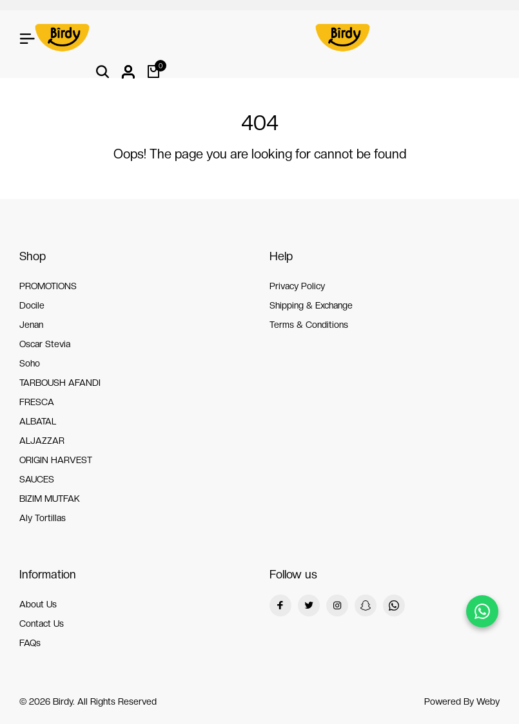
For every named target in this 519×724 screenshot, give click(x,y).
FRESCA (36, 402)
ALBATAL (37, 421)
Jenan (31, 324)
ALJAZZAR (41, 440)
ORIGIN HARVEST (55, 460)
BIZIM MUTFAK (49, 498)
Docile (31, 305)
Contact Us (41, 623)
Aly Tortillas (42, 518)
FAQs (30, 643)
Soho (29, 363)
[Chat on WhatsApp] (482, 611)
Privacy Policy (297, 286)
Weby (488, 701)
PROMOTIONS (48, 286)
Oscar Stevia (44, 344)
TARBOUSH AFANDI (60, 382)
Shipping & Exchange (311, 305)
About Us (38, 604)
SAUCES (36, 479)
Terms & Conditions (308, 324)
